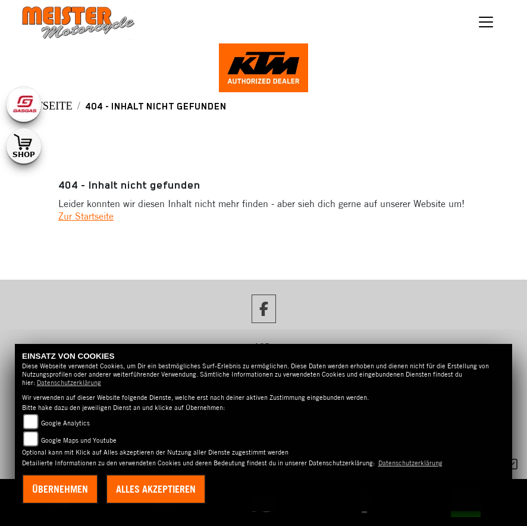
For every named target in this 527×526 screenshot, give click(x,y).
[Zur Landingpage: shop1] (24, 146)
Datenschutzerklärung (69, 382)
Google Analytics (65, 423)
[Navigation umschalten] (486, 22)
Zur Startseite (86, 216)
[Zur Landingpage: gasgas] (24, 104)
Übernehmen (60, 489)
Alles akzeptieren (156, 489)
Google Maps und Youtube (79, 440)
